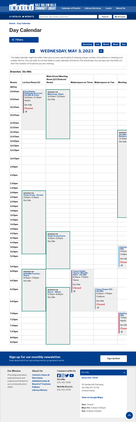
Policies (36, 387)
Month (106, 44)
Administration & (41, 381)
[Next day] (101, 51)
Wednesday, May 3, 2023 (66, 51)
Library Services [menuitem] (93, 8)
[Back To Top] (129, 415)
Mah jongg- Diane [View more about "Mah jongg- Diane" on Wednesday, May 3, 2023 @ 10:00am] (56, 94)
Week (115, 44)
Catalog (16, 16)
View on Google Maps (92, 397)
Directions (37, 378)
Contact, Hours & (41, 375)
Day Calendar (23, 23)
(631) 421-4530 (90, 378)
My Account (120, 17)
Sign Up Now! (113, 358)
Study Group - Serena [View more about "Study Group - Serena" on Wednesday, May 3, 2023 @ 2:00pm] (33, 195)
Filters (20, 39)
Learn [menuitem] (109, 8)
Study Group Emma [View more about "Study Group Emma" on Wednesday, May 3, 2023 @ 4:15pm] (56, 236)
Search (105, 17)
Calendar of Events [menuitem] (70, 8)
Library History (39, 390)
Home (12, 23)
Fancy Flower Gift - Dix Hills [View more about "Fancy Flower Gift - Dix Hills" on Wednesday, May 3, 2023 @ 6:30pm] (104, 290)
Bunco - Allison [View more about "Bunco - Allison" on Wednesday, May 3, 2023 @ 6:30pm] (54, 292)
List (97, 44)
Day (123, 44)
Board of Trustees (41, 384)
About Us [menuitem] (120, 8)
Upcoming (87, 44)
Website (29, 16)
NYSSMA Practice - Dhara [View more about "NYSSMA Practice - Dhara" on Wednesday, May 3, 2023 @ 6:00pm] (32, 274)
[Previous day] (32, 51)
